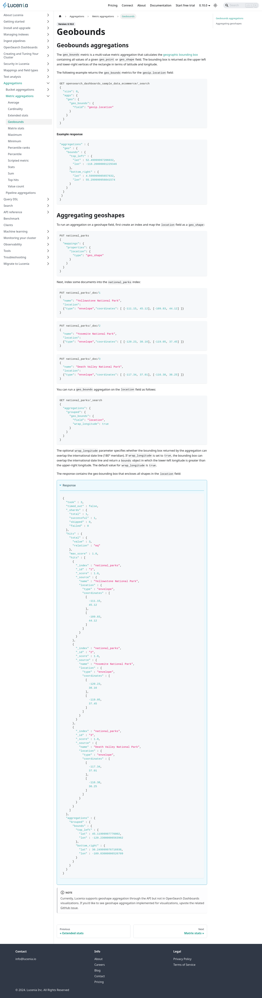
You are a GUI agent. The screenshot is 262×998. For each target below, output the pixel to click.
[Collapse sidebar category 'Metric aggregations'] (48, 96)
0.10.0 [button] (203, 5)
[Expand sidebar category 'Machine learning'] (48, 231)
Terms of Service (184, 965)
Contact (99, 976)
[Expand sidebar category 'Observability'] (48, 244)
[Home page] (60, 16)
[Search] (241, 5)
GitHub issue (69, 908)
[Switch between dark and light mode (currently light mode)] (215, 5)
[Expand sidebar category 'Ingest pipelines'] (48, 41)
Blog (97, 970)
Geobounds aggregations (229, 18)
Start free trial (185, 5)
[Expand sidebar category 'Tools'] (48, 251)
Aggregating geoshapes (229, 23)
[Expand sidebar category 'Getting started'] (48, 21)
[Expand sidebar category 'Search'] (48, 206)
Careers (99, 965)
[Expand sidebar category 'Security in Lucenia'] (48, 64)
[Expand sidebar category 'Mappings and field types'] (48, 70)
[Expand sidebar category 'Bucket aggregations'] (48, 89)
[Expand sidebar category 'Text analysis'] (48, 77)
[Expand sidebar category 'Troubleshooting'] (48, 257)
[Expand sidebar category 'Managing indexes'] (48, 34)
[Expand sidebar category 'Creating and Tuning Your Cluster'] (48, 55)
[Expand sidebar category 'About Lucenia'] (48, 15)
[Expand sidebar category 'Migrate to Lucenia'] (48, 264)
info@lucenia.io (25, 959)
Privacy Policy (182, 959)
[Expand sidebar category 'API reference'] (48, 212)
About (141, 5)
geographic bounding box (180, 55)
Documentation (160, 5)
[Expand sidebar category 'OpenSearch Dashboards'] (48, 47)
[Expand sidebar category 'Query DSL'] (48, 199)
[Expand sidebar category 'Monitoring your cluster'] (48, 238)
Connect (127, 5)
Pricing (113, 5)
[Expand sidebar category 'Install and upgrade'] (48, 28)
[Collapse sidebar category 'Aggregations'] (48, 83)
